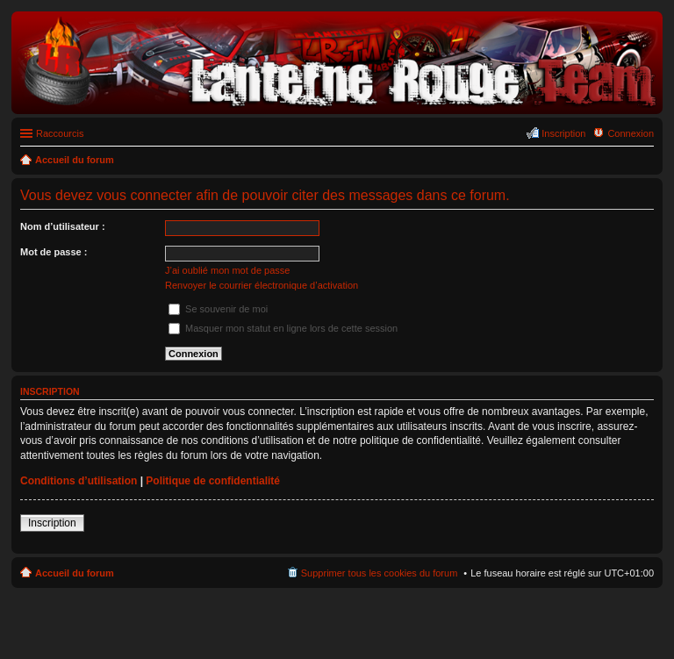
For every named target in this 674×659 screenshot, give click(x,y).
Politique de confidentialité (213, 481)
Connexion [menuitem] (630, 133)
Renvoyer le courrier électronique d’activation (261, 285)
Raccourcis (59, 133)
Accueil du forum (74, 573)
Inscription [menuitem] (563, 133)
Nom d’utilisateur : (62, 226)
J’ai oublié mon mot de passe (227, 270)
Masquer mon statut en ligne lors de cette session (283, 328)
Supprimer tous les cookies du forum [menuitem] (379, 573)
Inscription (52, 523)
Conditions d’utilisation (78, 481)
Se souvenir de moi (218, 309)
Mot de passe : (53, 252)
